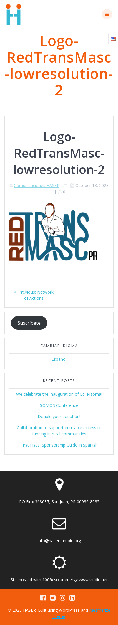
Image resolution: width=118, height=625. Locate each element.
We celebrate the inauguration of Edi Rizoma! (59, 394)
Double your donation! (59, 416)
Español (59, 359)
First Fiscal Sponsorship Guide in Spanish (59, 445)
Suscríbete (29, 323)
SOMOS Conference (59, 405)
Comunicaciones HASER (36, 185)
